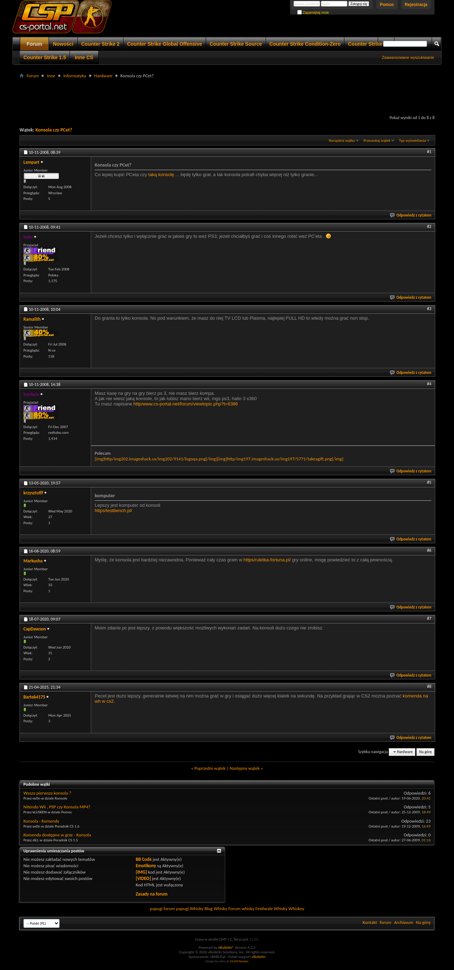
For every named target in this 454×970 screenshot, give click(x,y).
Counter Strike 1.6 (369, 44)
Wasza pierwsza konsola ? (47, 793)
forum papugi (176, 908)
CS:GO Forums (239, 961)
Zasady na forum (152, 894)
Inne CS (84, 57)
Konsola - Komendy (41, 821)
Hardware (103, 75)
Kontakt (369, 922)
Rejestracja (416, 4)
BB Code (144, 859)
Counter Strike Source (236, 44)
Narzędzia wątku (342, 140)
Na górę (425, 752)
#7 (429, 618)
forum (385, 922)
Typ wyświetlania (412, 140)
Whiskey (296, 908)
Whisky (196, 908)
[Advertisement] (227, 96)
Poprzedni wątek (210, 768)
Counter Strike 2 (100, 44)
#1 (429, 151)
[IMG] (141, 872)
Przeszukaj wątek (377, 140)
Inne (51, 75)
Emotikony (146, 865)
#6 (429, 550)
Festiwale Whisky (271, 908)
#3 (429, 308)
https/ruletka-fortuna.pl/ (267, 559)
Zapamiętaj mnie (313, 13)
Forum (34, 44)
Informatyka (74, 75)
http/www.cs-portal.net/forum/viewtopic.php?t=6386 (185, 403)
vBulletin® (226, 947)
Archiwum (403, 922)
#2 (429, 226)
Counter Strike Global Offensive (164, 44)
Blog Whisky (215, 908)
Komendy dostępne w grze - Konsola (57, 834)
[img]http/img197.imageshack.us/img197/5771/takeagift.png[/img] (280, 458)
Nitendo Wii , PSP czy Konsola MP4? (56, 806)
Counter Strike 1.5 (44, 57)
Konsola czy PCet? (53, 130)
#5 (429, 482)
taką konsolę (161, 174)
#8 (429, 686)
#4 (429, 383)
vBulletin (258, 956)
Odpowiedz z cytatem (411, 215)
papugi (156, 908)
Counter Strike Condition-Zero (305, 44)
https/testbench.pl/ (113, 510)
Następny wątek (244, 768)
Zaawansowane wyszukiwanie (408, 57)
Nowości (63, 44)
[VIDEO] (143, 878)
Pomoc (387, 4)
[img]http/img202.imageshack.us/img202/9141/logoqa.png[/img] (156, 458)
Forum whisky (241, 908)
